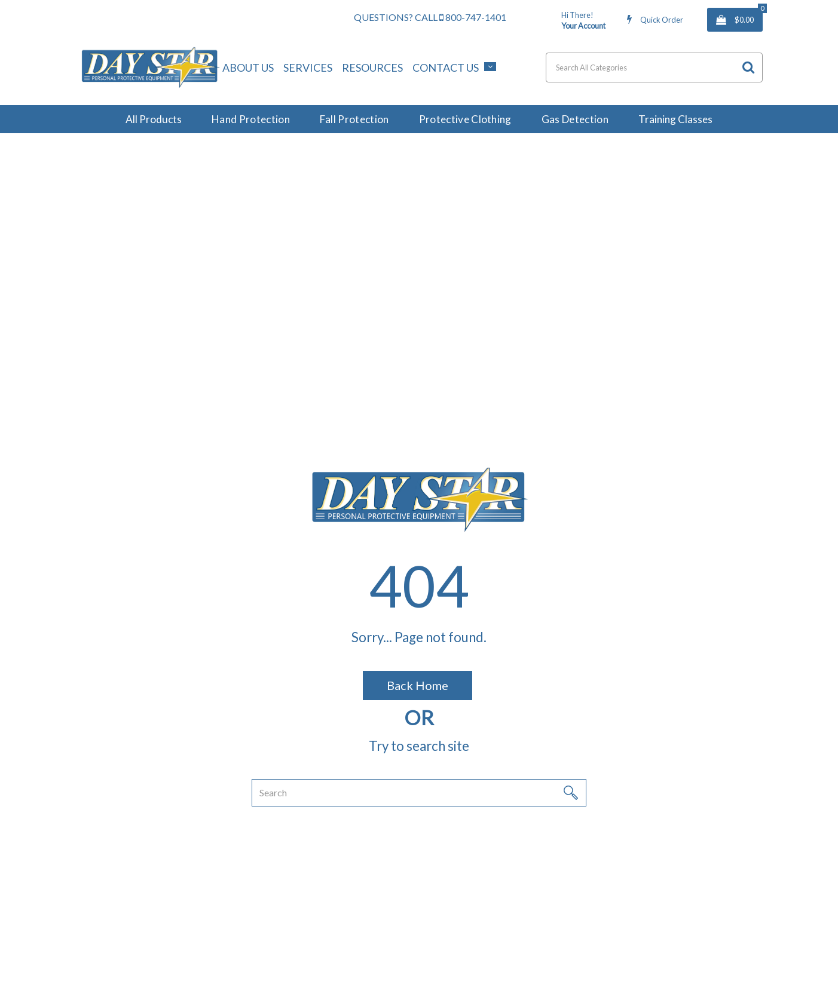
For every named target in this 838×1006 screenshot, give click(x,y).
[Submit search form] (748, 67)
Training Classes (675, 119)
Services (307, 67)
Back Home (417, 685)
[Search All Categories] (654, 67)
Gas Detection (575, 119)
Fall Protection (354, 119)
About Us (248, 67)
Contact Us (445, 67)
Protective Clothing (465, 119)
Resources (372, 67)
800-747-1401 (472, 17)
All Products (154, 119)
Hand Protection (251, 119)
